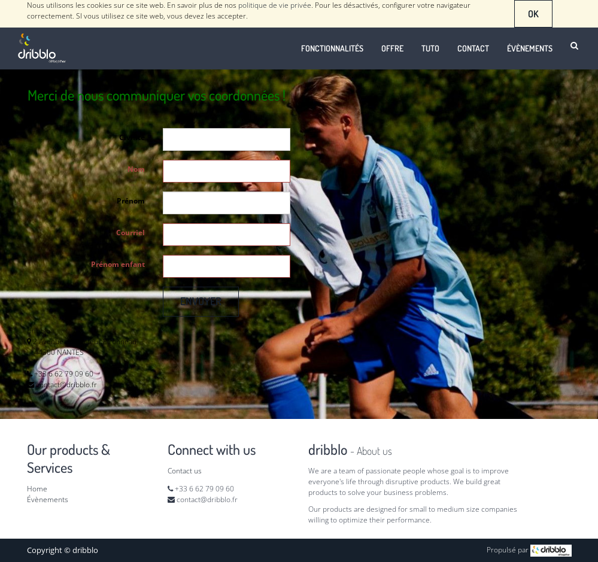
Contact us (185, 471)
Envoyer (200, 301)
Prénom (131, 201)
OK (533, 14)
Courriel (130, 232)
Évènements (47, 499)
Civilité (132, 137)
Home (37, 489)
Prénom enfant (118, 264)
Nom (136, 169)
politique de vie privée (274, 5)
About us (374, 450)
